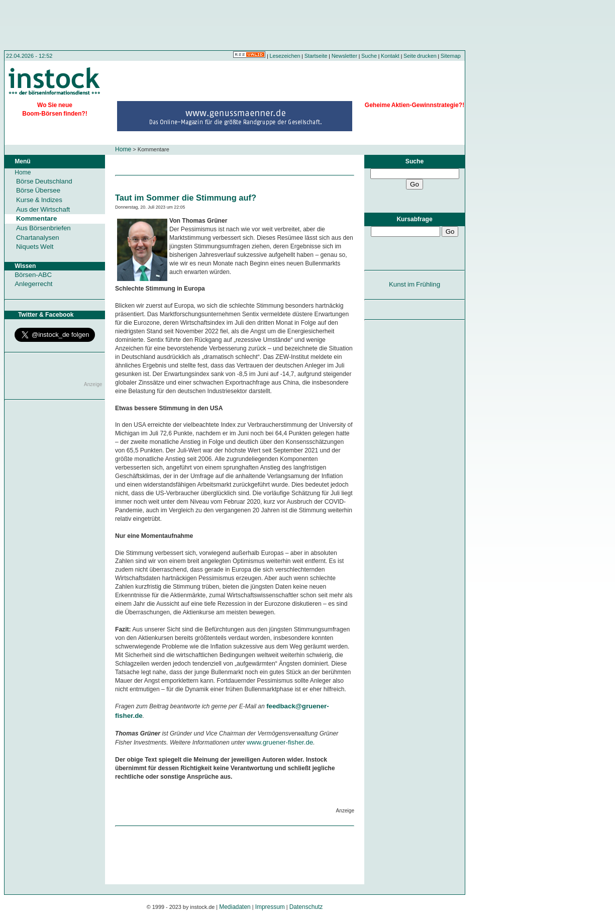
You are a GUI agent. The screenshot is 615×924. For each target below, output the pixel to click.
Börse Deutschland (44, 181)
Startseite (316, 56)
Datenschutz (306, 906)
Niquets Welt (34, 246)
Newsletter (344, 56)
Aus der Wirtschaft (43, 209)
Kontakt (390, 56)
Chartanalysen (37, 237)
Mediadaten (235, 906)
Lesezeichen (285, 56)
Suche (369, 56)
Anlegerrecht (33, 284)
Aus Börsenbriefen (43, 228)
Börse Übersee (38, 190)
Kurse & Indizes (39, 200)
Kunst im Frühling (414, 284)
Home (123, 149)
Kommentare (36, 218)
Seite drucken (420, 56)
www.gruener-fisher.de (280, 742)
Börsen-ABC (33, 275)
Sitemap (451, 56)
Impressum (270, 906)
